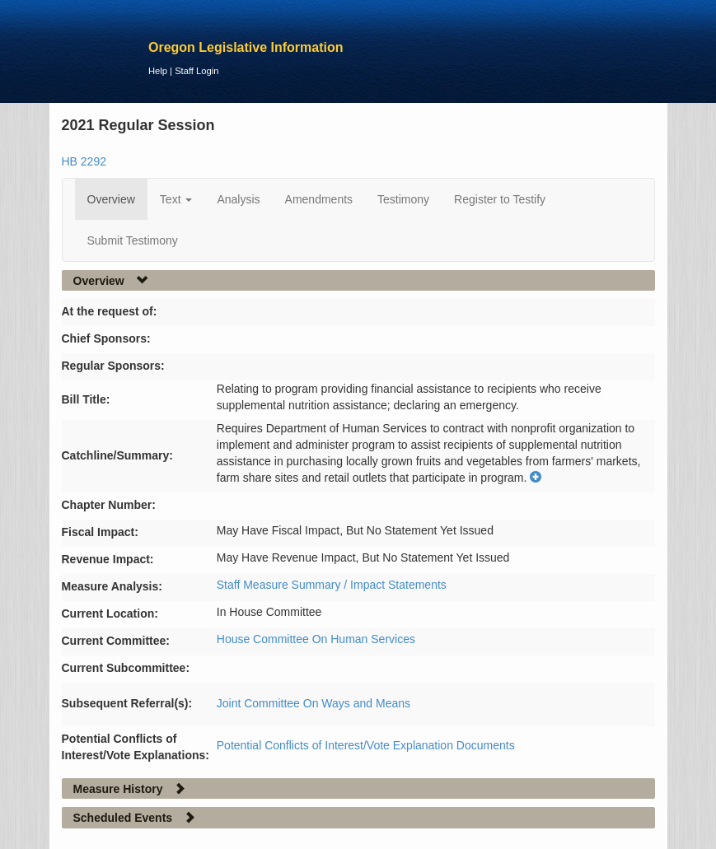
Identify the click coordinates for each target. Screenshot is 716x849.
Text (176, 199)
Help (157, 71)
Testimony (403, 199)
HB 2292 (84, 161)
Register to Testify (499, 199)
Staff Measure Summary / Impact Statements (332, 584)
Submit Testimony (132, 240)
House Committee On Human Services (316, 639)
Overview (111, 199)
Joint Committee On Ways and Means (313, 703)
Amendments (319, 199)
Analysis (238, 199)
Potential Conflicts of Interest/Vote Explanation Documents (366, 745)
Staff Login (196, 71)
